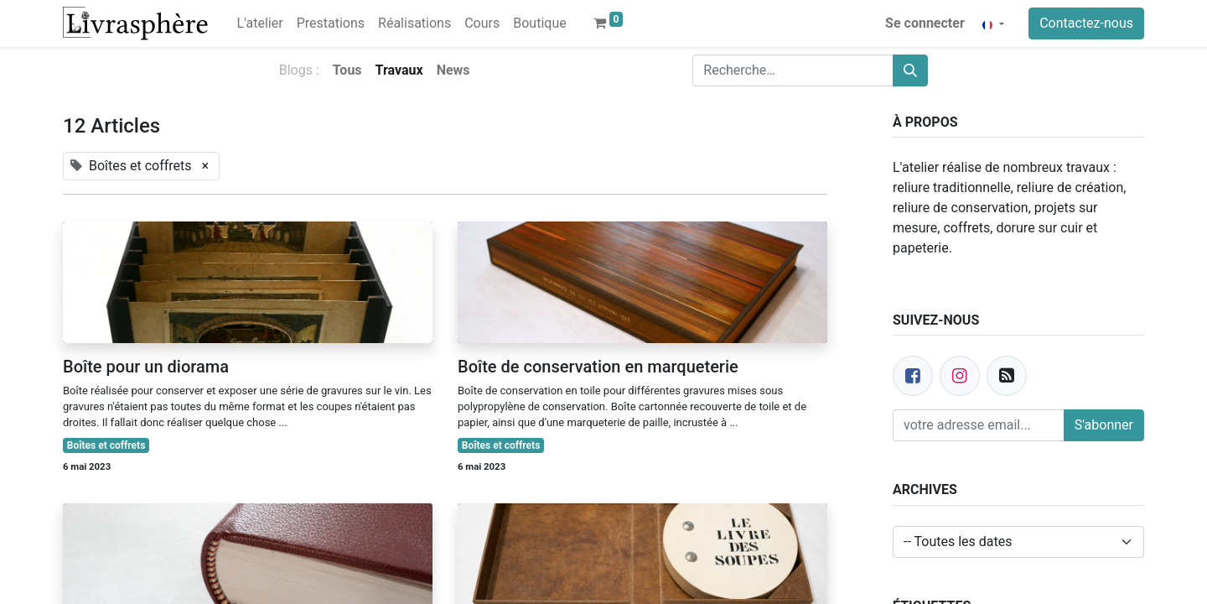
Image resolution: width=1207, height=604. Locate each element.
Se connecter (925, 23)
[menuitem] (260, 23)
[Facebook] (913, 376)
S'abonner (1104, 425)
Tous (347, 70)
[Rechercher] (910, 70)
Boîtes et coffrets (106, 445)
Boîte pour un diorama (146, 367)
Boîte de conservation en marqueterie (598, 367)
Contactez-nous (1086, 23)
